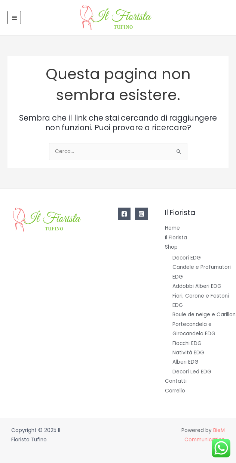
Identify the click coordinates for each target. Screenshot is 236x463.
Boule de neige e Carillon (204, 314)
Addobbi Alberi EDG (196, 286)
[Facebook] (124, 214)
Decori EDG (186, 257)
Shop (171, 247)
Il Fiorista (176, 237)
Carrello (175, 390)
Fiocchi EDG (187, 343)
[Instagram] (141, 214)
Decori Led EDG (191, 371)
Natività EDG (188, 352)
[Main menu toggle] (14, 17)
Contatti (176, 381)
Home (172, 228)
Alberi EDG (185, 362)
